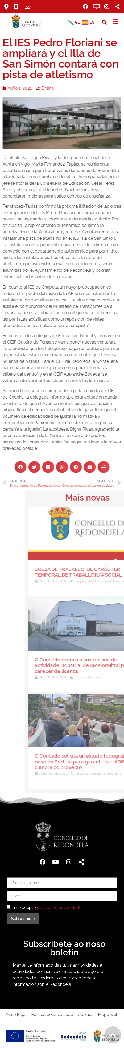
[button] (104, 22)
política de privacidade (59, 907)
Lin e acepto (46, 907)
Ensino (40, 88)
